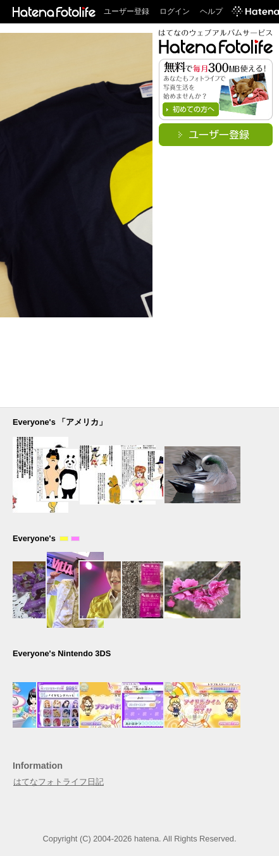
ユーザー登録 (126, 11)
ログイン (174, 11)
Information (38, 766)
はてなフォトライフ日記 (58, 781)
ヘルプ (211, 11)
